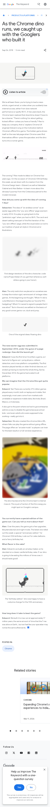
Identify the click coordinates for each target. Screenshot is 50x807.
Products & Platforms (23, 15)
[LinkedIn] (36, 753)
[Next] (46, 15)
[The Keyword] (4, 15)
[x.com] (14, 753)
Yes (19, 799)
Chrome (8, 648)
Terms (17, 774)
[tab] (10, 731)
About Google (31, 774)
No (31, 799)
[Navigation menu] (4, 4)
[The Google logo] (9, 766)
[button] (45, 50)
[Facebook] (29, 753)
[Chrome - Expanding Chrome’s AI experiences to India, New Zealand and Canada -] (29, 700)
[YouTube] (21, 753)
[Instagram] (6, 753)
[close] (44, 782)
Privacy (7, 774)
